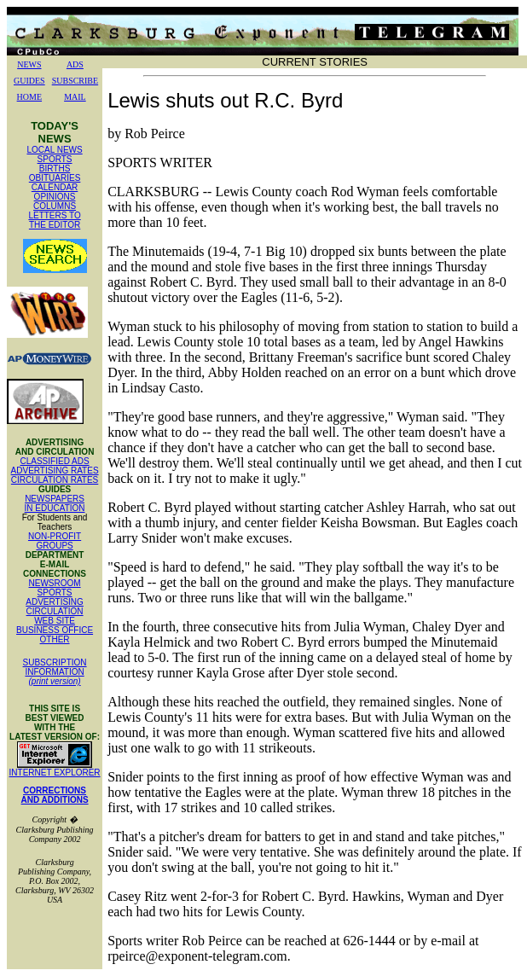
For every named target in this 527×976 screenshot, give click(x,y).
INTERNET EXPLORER (55, 772)
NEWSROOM (55, 583)
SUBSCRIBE (75, 80)
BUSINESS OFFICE (54, 630)
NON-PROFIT (54, 536)
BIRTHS (55, 168)
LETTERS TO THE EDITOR (54, 220)
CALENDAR (55, 187)
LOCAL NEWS (54, 149)
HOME (29, 97)
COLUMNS (54, 206)
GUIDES (29, 80)
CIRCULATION (55, 611)
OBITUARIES (55, 178)
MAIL (75, 97)
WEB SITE (54, 620)
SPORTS (55, 159)
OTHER (55, 639)
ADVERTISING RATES (55, 470)
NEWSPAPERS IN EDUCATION (55, 503)
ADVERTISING (55, 602)
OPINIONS (55, 196)
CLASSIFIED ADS (55, 461)
